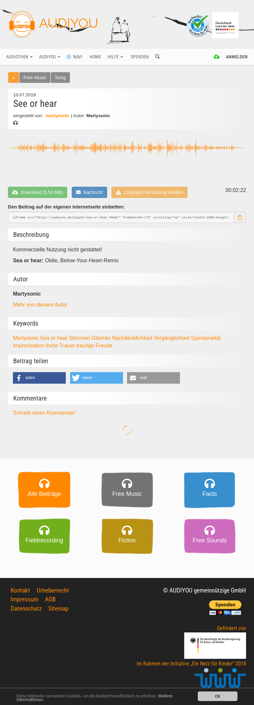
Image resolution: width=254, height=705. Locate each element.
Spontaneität (206, 338)
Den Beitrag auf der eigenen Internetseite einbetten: (66, 206)
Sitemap (58, 608)
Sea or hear (54, 338)
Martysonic (26, 338)
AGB (50, 599)
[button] (39, 378)
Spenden (139, 57)
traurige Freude (94, 345)
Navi (74, 57)
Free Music (34, 77)
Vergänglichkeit (172, 338)
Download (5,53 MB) (37, 192)
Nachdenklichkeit (132, 338)
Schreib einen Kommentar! (44, 413)
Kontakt (20, 590)
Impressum (24, 599)
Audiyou (49, 57)
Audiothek (19, 57)
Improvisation (29, 345)
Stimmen (80, 338)
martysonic (57, 115)
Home (95, 57)
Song (60, 77)
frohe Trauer (61, 345)
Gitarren (102, 338)
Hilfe (115, 57)
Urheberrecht (53, 590)
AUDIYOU (53, 24)
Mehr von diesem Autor (40, 304)
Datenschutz (26, 608)
